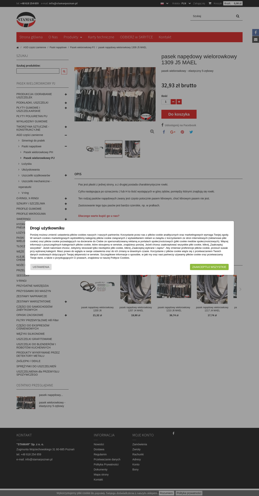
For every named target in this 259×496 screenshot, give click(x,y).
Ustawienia (51, 268)
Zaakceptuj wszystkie (199, 268)
